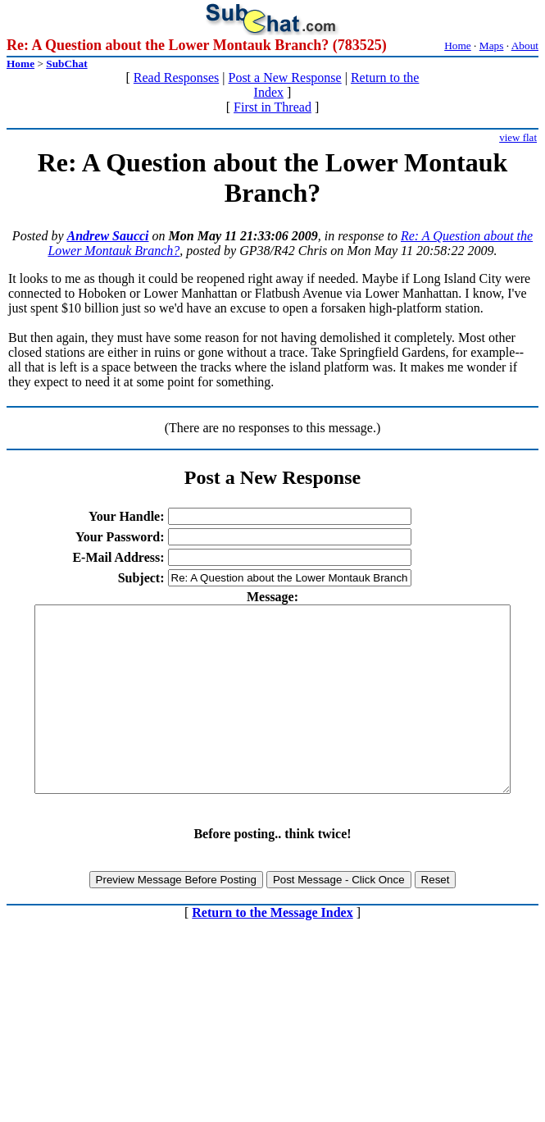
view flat (518, 137)
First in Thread (272, 107)
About (524, 45)
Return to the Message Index (272, 949)
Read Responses (176, 77)
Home (457, 45)
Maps (491, 45)
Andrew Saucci (108, 236)
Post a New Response (284, 77)
